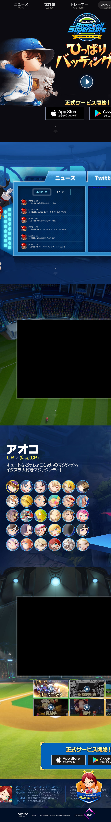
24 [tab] (82, 530)
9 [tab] (40, 501)
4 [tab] (54, 486)
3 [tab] (40, 486)
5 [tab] (68, 486)
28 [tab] (54, 544)
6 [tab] (82, 486)
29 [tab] (68, 544)
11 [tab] (68, 501)
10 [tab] (54, 501)
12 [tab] (82, 501)
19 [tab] (12, 530)
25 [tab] (12, 544)
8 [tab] (26, 501)
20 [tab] (26, 530)
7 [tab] (12, 501)
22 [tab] (54, 530)
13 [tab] (12, 515)
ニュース (21, 5)
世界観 (49, 5)
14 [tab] (26, 515)
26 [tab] (26, 544)
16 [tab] (54, 515)
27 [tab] (40, 544)
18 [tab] (82, 515)
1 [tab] (12, 486)
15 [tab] (40, 515)
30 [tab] (82, 544)
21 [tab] (40, 530)
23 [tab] (68, 530)
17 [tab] (68, 515)
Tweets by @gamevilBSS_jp (97, 187)
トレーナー (79, 5)
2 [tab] (26, 486)
